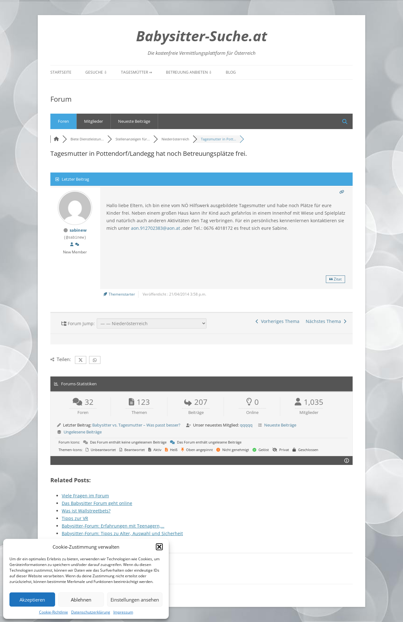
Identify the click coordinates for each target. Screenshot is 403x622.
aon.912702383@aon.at (155, 228)
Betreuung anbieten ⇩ (189, 72)
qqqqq (246, 425)
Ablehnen (81, 600)
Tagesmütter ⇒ (136, 72)
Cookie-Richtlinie (53, 612)
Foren (63, 121)
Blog (231, 72)
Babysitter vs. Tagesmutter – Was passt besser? (136, 425)
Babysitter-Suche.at (201, 35)
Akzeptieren (32, 600)
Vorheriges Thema (277, 321)
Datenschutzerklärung (90, 612)
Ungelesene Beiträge (83, 432)
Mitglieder (93, 121)
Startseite (60, 72)
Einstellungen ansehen (135, 600)
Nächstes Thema (326, 321)
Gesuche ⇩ (96, 72)
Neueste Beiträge (134, 121)
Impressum (123, 612)
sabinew (78, 230)
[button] (159, 547)
